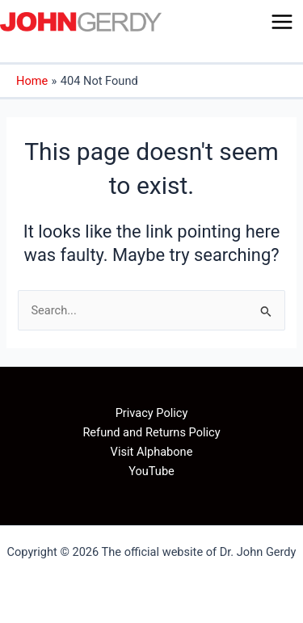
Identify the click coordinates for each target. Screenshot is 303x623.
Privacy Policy (152, 413)
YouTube (151, 471)
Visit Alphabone (152, 451)
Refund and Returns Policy (151, 432)
